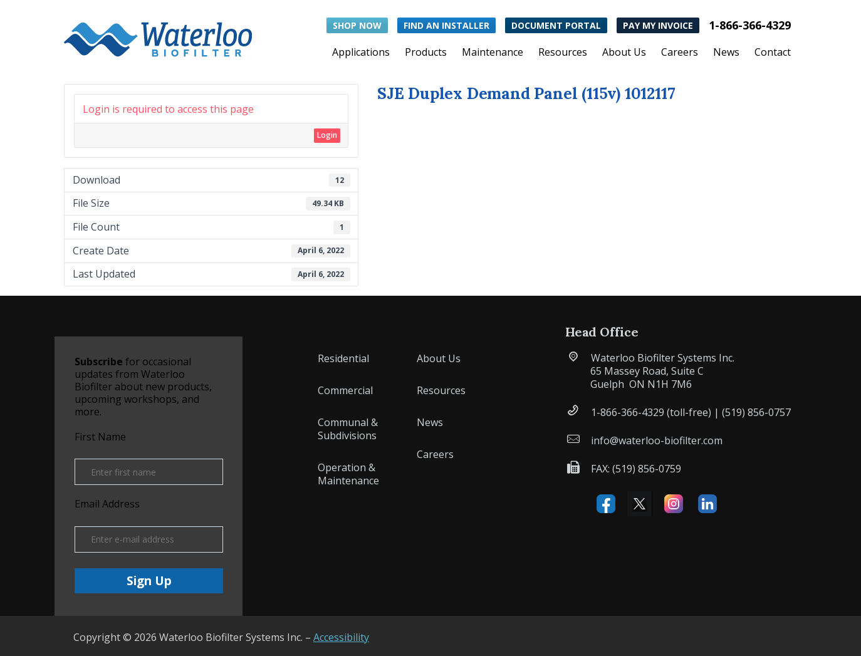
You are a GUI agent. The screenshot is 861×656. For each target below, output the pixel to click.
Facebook (605, 503)
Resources (562, 53)
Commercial (345, 390)
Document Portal (556, 25)
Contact (772, 53)
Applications (361, 53)
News (726, 53)
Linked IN (707, 503)
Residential (343, 358)
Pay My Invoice (658, 25)
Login (327, 135)
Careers (679, 53)
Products (426, 53)
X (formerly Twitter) (639, 503)
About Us (624, 53)
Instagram (673, 503)
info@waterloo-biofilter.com (657, 440)
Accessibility (341, 637)
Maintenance (492, 53)
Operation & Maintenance (348, 474)
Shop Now (357, 25)
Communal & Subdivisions (348, 428)
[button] (158, 37)
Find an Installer (446, 25)
